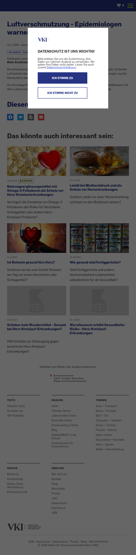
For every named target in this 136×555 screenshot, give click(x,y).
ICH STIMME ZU (62, 78)
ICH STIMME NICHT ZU (62, 93)
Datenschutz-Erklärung (61, 67)
